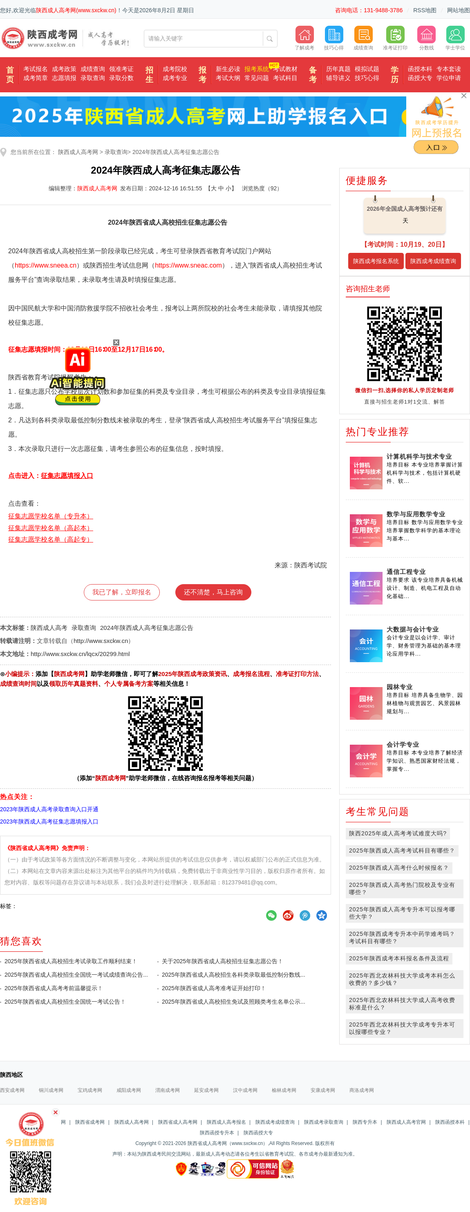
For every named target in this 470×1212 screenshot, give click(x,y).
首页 (10, 75)
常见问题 (256, 77)
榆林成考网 (284, 1090)
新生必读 (228, 68)
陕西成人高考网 (78, 152)
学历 (394, 75)
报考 (202, 75)
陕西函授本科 (450, 1122)
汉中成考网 (245, 1090)
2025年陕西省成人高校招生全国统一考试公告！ (65, 1001)
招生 (149, 75)
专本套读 (448, 68)
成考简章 (35, 77)
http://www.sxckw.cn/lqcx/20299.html (80, 653)
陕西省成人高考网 (177, 1122)
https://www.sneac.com (188, 265)
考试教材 (285, 68)
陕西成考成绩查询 (433, 261)
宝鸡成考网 (90, 1090)
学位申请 (448, 77)
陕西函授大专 (258, 1133)
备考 (313, 75)
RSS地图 (424, 10)
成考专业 (175, 77)
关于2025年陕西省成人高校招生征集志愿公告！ (222, 961)
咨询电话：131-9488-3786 (369, 10)
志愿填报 (64, 77)
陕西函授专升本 (217, 1133)
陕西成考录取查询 (323, 1122)
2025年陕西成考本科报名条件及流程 (399, 958)
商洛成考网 (361, 1090)
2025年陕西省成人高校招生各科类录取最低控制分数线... (233, 974)
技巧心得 (367, 77)
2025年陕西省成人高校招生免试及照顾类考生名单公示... (233, 1001)
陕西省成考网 (90, 1122)
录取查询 (93, 77)
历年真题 (338, 68)
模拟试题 (367, 68)
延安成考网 (206, 1090)
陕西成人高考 (49, 627)
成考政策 (64, 68)
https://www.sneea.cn (45, 265)
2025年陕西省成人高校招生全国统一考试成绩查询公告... (76, 974)
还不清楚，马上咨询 (213, 592)
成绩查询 (93, 68)
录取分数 (121, 77)
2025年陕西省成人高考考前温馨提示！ (53, 988)
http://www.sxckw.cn (101, 640)
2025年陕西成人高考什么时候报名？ (399, 867)
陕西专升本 (365, 1122)
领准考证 (121, 68)
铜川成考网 (51, 1090)
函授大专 (420, 77)
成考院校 (175, 68)
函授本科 (420, 68)
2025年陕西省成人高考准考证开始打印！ (214, 988)
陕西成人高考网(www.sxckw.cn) (76, 10)
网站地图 (458, 10)
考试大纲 (228, 77)
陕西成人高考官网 (406, 1122)
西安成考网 (12, 1090)
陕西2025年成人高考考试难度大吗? (398, 833)
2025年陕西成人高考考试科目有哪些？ (402, 850)
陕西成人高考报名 (226, 1122)
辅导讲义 (338, 77)
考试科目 (285, 77)
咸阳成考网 (128, 1090)
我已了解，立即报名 (121, 592)
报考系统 (256, 68)
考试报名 (35, 68)
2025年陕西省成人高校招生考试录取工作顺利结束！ (70, 961)
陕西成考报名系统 (376, 261)
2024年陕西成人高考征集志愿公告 (175, 152)
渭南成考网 (167, 1090)
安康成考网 (323, 1090)
